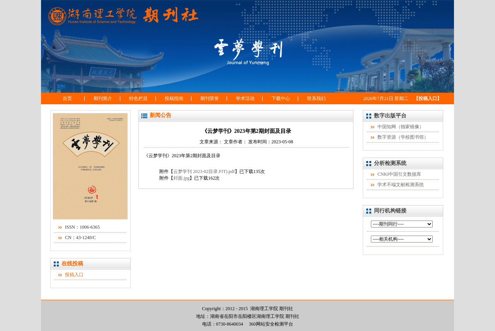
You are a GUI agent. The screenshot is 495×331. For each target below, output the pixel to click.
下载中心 (280, 98)
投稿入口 (74, 274)
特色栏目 (138, 98)
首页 (67, 98)
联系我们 (316, 98)
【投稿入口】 (428, 98)
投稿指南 (174, 98)
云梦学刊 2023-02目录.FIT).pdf (204, 171)
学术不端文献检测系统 (400, 184)
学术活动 (245, 98)
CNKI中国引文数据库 (399, 174)
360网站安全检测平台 (271, 324)
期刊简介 (103, 98)
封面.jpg (181, 178)
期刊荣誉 (209, 98)
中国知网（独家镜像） (400, 126)
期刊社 (292, 316)
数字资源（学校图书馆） (402, 137)
